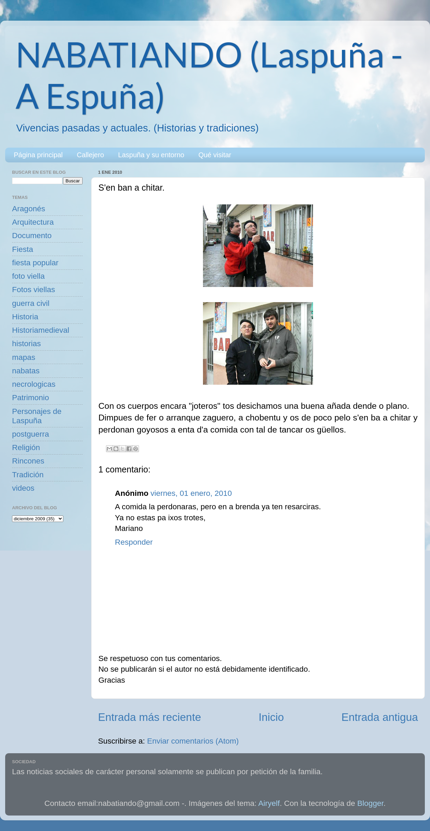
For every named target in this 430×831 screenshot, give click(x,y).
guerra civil (31, 303)
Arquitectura (33, 222)
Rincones (28, 461)
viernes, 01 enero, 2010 (191, 493)
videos (23, 488)
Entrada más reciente (149, 717)
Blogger (370, 803)
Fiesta (22, 249)
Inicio (271, 717)
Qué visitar (215, 155)
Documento (32, 235)
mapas (23, 357)
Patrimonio (30, 397)
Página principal (38, 155)
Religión (26, 447)
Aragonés (28, 208)
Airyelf (269, 803)
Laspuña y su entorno (151, 155)
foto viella (28, 276)
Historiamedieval (40, 330)
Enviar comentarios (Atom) (193, 741)
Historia (25, 316)
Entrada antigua (380, 717)
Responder (134, 542)
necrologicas (33, 384)
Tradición (28, 474)
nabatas (26, 370)
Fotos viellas (33, 289)
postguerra (30, 434)
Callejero (90, 155)
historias (26, 343)
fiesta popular (35, 262)
